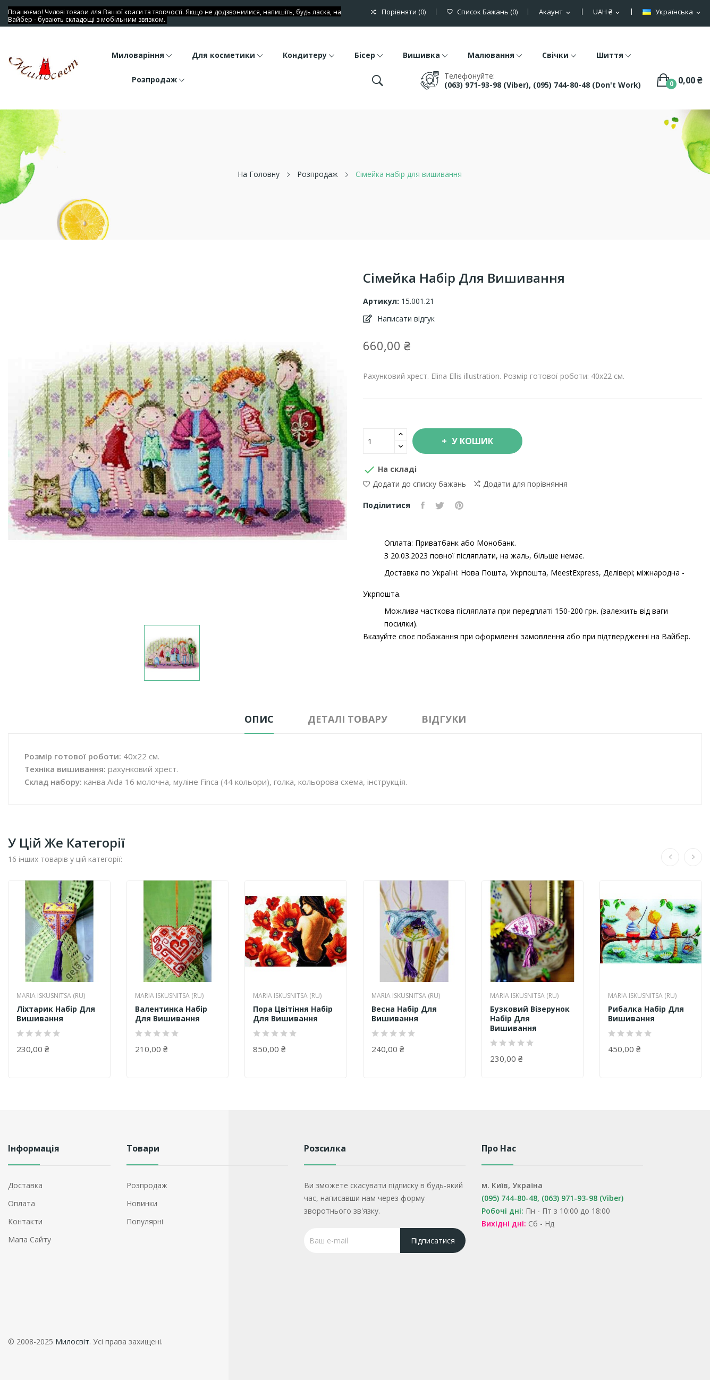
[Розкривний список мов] (672, 12)
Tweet (440, 505)
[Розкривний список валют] (607, 12)
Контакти (25, 1221)
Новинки (141, 1203)
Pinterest (459, 505)
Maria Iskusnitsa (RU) (50, 996)
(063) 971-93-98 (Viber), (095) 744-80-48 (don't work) (542, 85)
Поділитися (423, 505)
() (482, 12)
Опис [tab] (259, 719)
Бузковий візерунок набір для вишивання (530, 1018)
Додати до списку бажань (414, 484)
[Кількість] (379, 441)
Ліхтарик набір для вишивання (55, 1013)
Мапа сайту (29, 1239)
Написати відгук (405, 319)
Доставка (25, 1185)
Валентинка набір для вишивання (171, 1013)
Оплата (21, 1203)
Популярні (144, 1221)
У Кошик (471, 441)
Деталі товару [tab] (347, 719)
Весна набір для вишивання (404, 1013)
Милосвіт (72, 1341)
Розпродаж (146, 1185)
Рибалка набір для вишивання (646, 1013)
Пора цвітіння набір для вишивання (293, 1013)
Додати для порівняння (521, 484)
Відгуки (443, 719)
